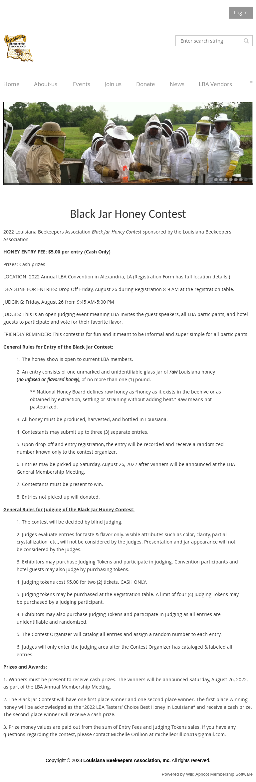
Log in (241, 12)
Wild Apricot (197, 774)
